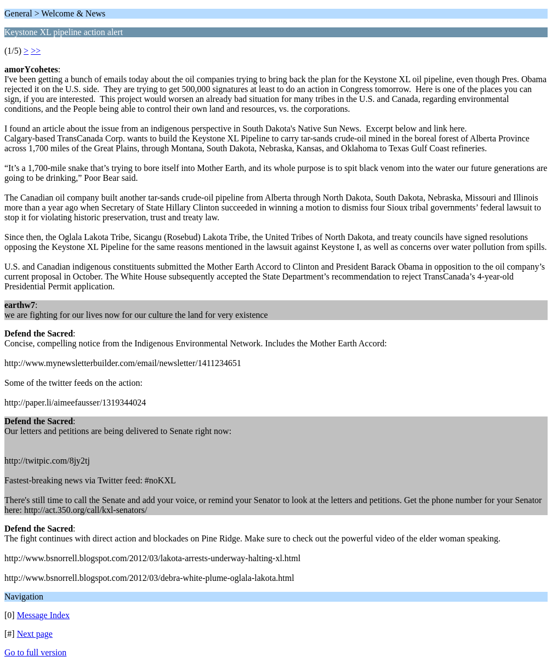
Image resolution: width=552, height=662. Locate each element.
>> (36, 50)
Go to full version (35, 652)
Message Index (43, 615)
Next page (35, 633)
